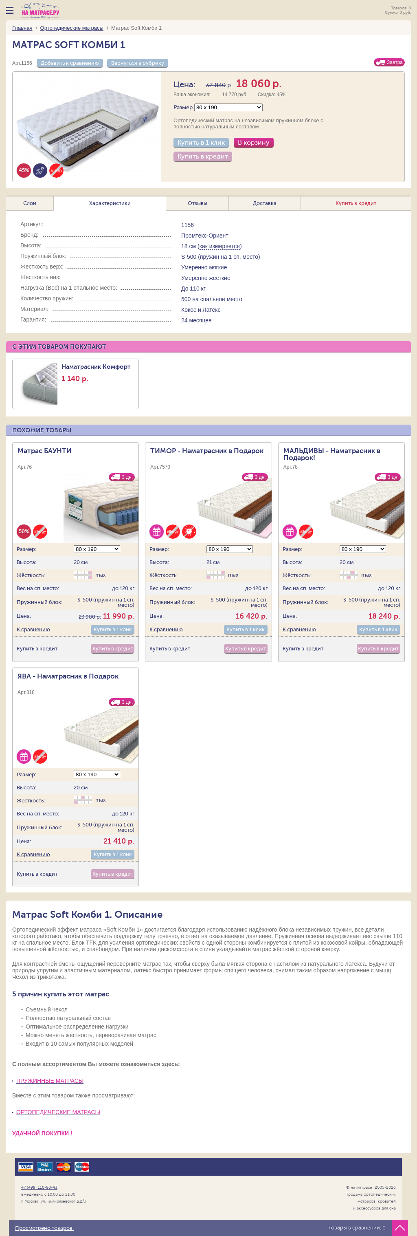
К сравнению (33, 629)
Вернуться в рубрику (137, 63)
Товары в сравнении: (357, 1228)
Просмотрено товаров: (44, 1228)
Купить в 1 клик (201, 142)
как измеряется (220, 246)
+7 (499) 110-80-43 (39, 1187)
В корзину (254, 142)
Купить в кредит (203, 156)
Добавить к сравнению (70, 63)
